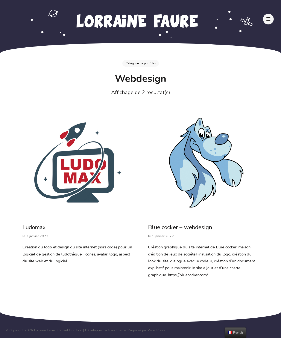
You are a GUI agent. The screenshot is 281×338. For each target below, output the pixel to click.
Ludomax (34, 227)
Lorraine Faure (44, 330)
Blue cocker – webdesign (180, 227)
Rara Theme (117, 330)
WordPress (156, 330)
